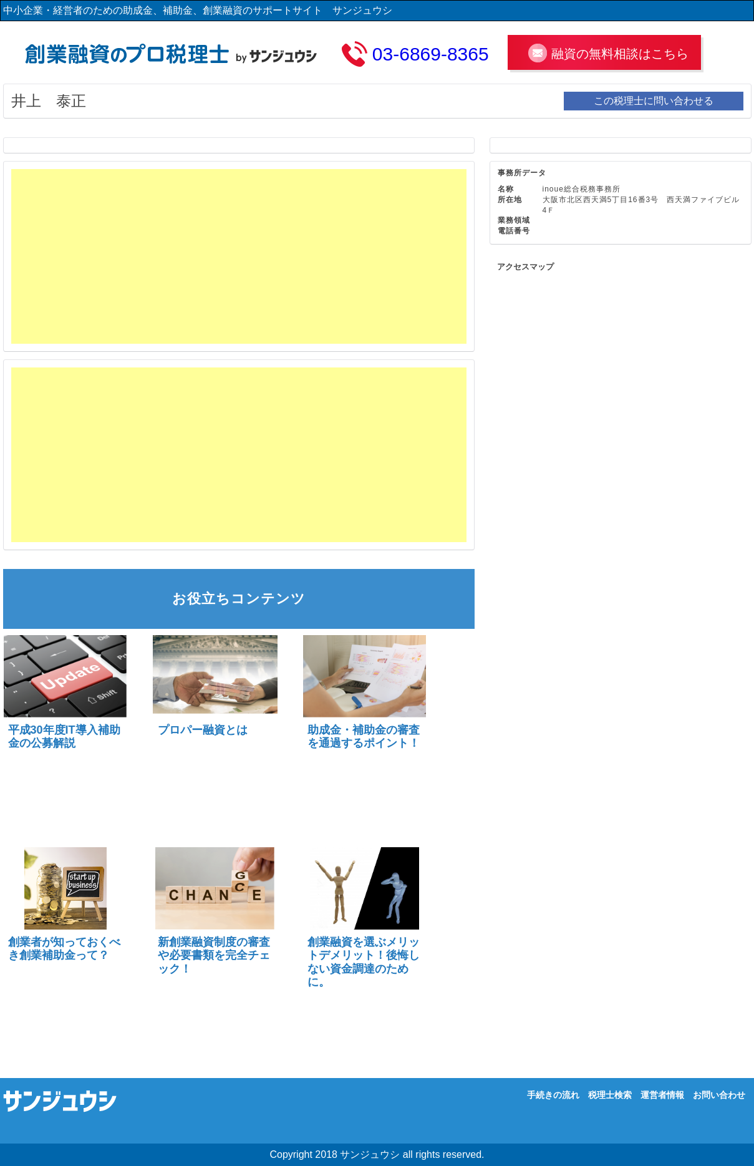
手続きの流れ (553, 1095)
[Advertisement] (238, 256)
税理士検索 (610, 1095)
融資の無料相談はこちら (620, 54)
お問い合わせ (719, 1095)
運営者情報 (662, 1095)
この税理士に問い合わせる (653, 100)
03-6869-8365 (430, 54)
